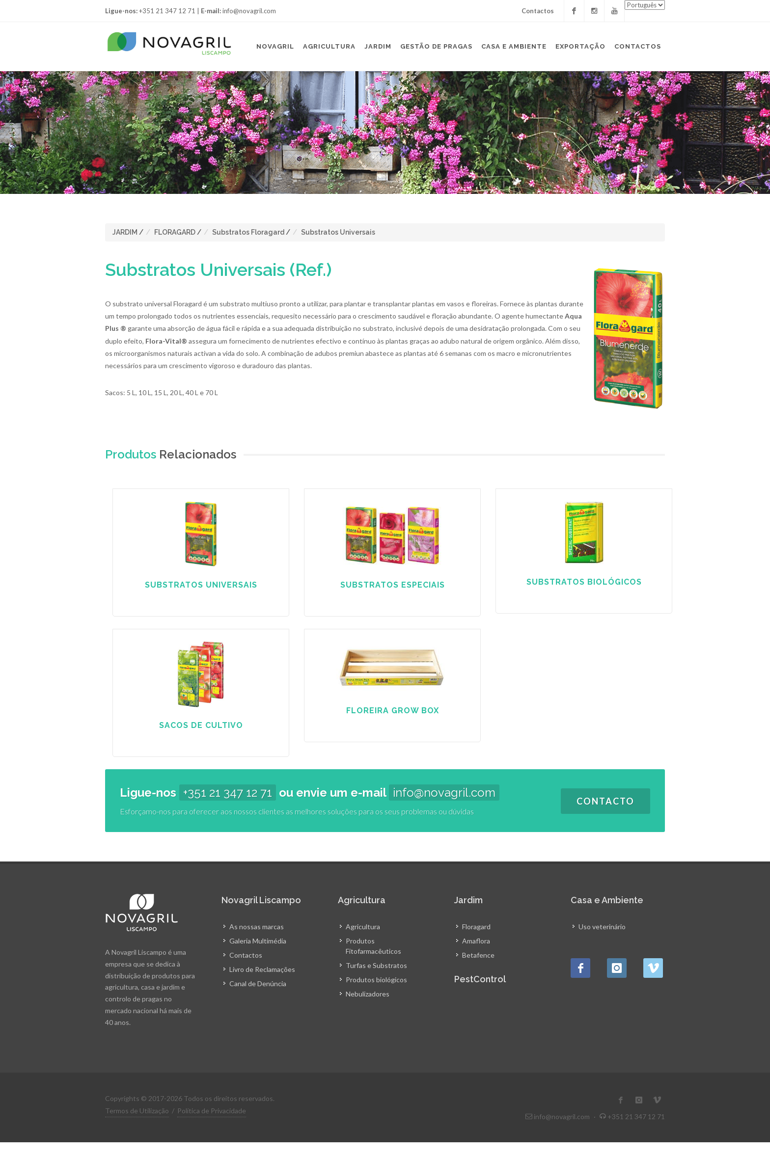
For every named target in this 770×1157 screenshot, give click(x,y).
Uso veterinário (602, 926)
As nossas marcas (256, 926)
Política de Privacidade (211, 1110)
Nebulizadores (367, 994)
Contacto (605, 801)
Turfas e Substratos (376, 965)
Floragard (476, 926)
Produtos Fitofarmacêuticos (373, 946)
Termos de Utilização (137, 1110)
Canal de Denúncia (257, 983)
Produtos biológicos (376, 979)
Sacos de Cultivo (201, 725)
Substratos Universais (338, 232)
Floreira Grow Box (392, 710)
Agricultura (363, 926)
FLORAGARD (174, 232)
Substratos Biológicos (584, 582)
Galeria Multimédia (257, 941)
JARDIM (125, 232)
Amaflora (476, 941)
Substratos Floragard (248, 232)
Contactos (538, 11)
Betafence (478, 955)
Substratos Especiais (392, 585)
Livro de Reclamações (262, 969)
